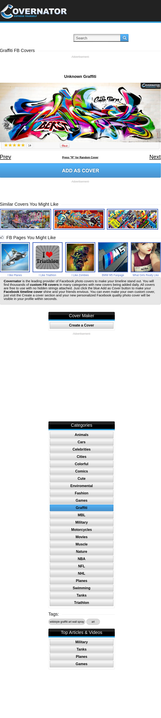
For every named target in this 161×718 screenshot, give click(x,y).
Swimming (81, 588)
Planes (81, 581)
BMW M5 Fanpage (113, 275)
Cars (82, 442)
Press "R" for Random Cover (80, 157)
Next (155, 157)
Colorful (81, 464)
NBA (81, 559)
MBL (81, 515)
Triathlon (81, 603)
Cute (82, 478)
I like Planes (15, 275)
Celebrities (82, 449)
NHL (81, 573)
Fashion (81, 493)
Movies (82, 537)
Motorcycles (81, 530)
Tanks (81, 595)
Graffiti (81, 508)
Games (81, 500)
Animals (81, 435)
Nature (81, 551)
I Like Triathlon (47, 275)
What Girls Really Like (146, 275)
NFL (81, 566)
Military (81, 522)
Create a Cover (81, 325)
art (93, 621)
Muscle (82, 544)
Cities (81, 457)
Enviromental (81, 486)
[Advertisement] (80, 65)
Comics (81, 471)
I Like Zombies (80, 275)
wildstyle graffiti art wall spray (67, 621)
